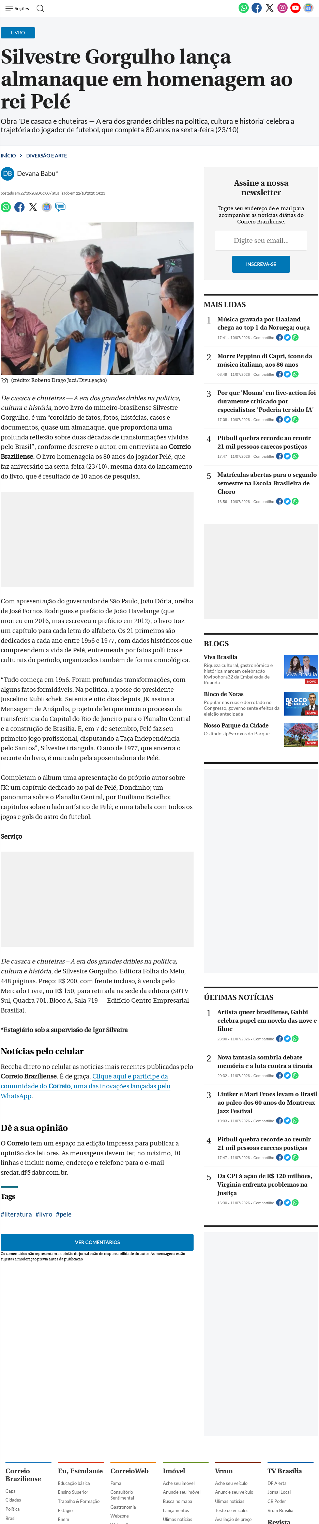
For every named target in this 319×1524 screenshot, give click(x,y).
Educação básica (74, 1483)
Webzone (119, 1516)
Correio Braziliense (23, 1475)
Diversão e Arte (46, 155)
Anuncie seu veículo (234, 1492)
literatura (18, 1214)
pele (66, 1214)
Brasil (10, 1518)
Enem (63, 1519)
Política (12, 1509)
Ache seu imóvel (179, 1483)
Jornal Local (279, 1492)
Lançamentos (176, 1510)
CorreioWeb (129, 1471)
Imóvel (174, 1471)
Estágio (65, 1510)
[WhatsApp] (244, 11)
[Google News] (308, 11)
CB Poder (277, 1501)
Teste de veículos (231, 1510)
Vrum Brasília (280, 1510)
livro (45, 1214)
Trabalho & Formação (79, 1501)
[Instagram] (282, 11)
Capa (10, 1491)
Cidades (13, 1500)
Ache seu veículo (231, 1483)
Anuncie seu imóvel (181, 1492)
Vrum (224, 1471)
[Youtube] (295, 11)
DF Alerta (277, 1483)
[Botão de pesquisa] (38, 8)
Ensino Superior (73, 1492)
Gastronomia (123, 1507)
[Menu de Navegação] (18, 8)
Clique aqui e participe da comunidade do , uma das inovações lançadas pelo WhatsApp (85, 1086)
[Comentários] (60, 210)
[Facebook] (257, 11)
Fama (115, 1483)
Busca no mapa (177, 1501)
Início (8, 155)
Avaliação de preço (233, 1519)
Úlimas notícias (177, 1519)
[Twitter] (269, 11)
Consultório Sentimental (122, 1495)
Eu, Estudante (80, 1471)
